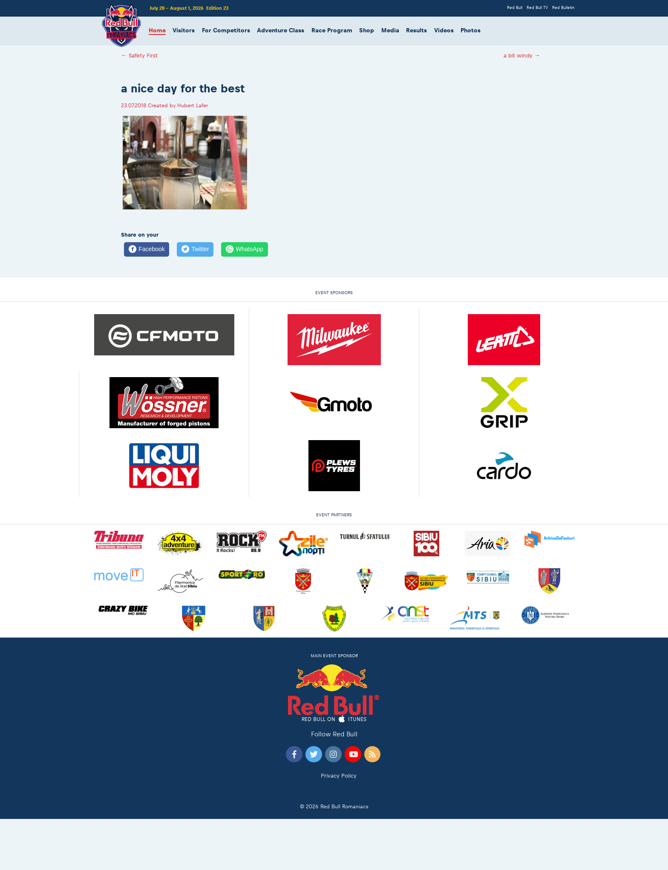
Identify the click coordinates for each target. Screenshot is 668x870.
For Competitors (226, 30)
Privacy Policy (339, 776)
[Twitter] (195, 249)
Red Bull (514, 7)
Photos (471, 30)
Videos (444, 30)
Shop (366, 30)
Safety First (139, 55)
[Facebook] (146, 249)
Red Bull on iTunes (334, 719)
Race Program (331, 30)
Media (390, 30)
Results (416, 30)
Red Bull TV (537, 7)
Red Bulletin (563, 7)
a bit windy (522, 55)
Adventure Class (280, 30)
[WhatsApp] (244, 249)
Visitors (184, 30)
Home (157, 30)
